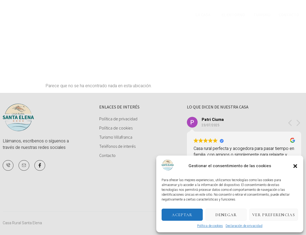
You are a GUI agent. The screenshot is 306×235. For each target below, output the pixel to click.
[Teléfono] (8, 165)
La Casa (203, 14)
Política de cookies (210, 225)
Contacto (289, 14)
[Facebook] (39, 165)
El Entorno (233, 14)
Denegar (226, 214)
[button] (295, 166)
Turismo (262, 14)
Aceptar (182, 214)
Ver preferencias (273, 214)
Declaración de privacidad (244, 225)
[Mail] (24, 165)
